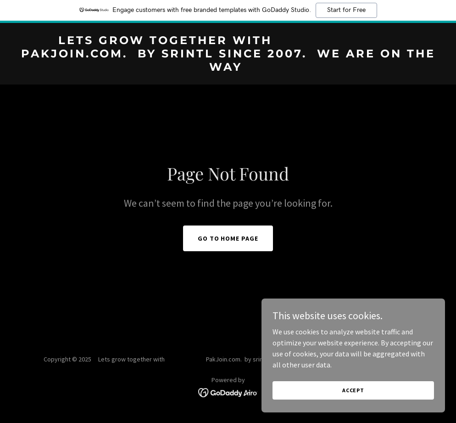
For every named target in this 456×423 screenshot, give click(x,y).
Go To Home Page (228, 238)
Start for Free (346, 10)
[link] (228, 68)
